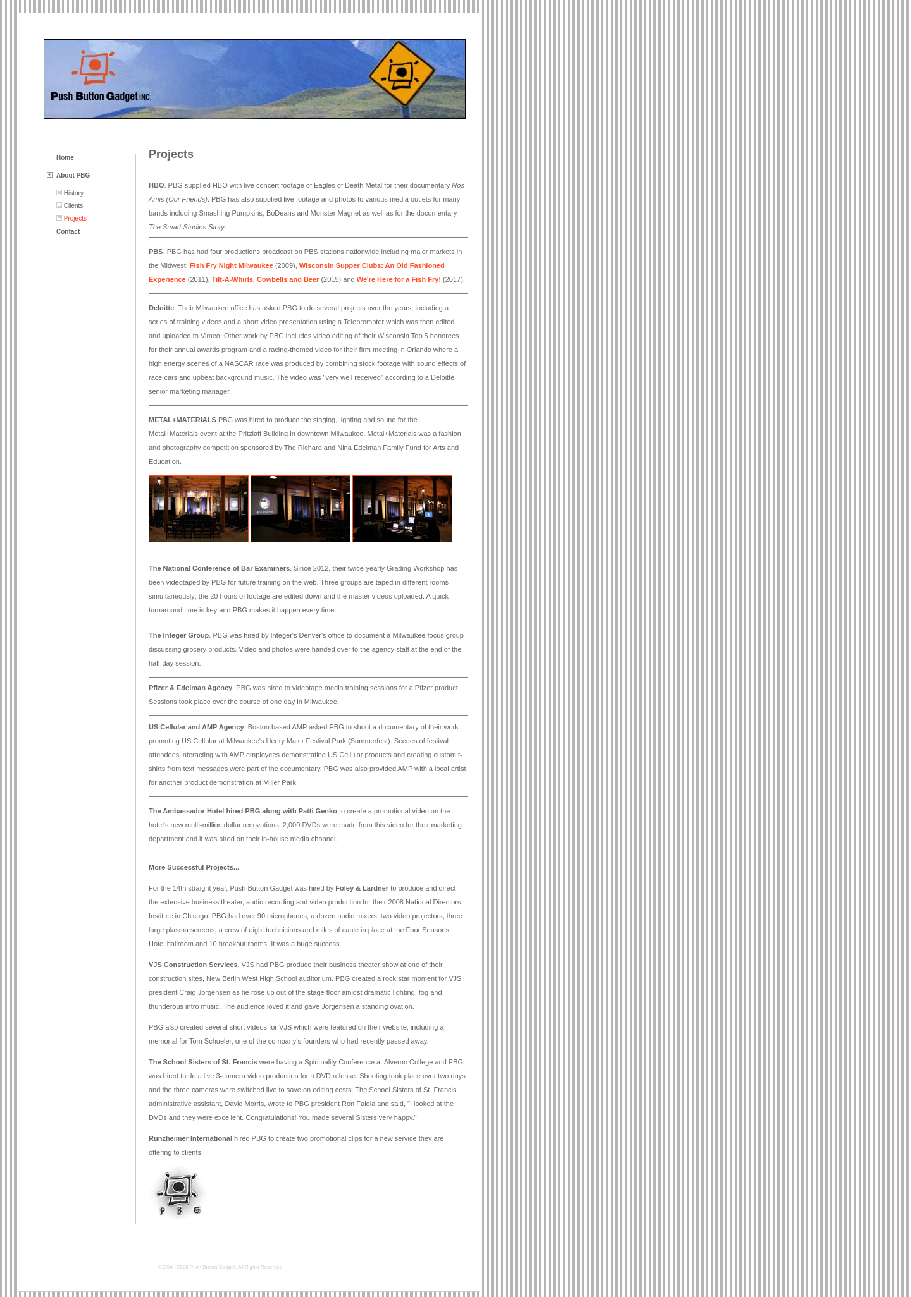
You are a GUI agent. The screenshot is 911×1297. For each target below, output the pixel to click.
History (74, 193)
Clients (74, 205)
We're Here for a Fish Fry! (399, 279)
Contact (68, 231)
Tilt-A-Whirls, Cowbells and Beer (265, 279)
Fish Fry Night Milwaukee (231, 265)
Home (65, 157)
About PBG (73, 175)
